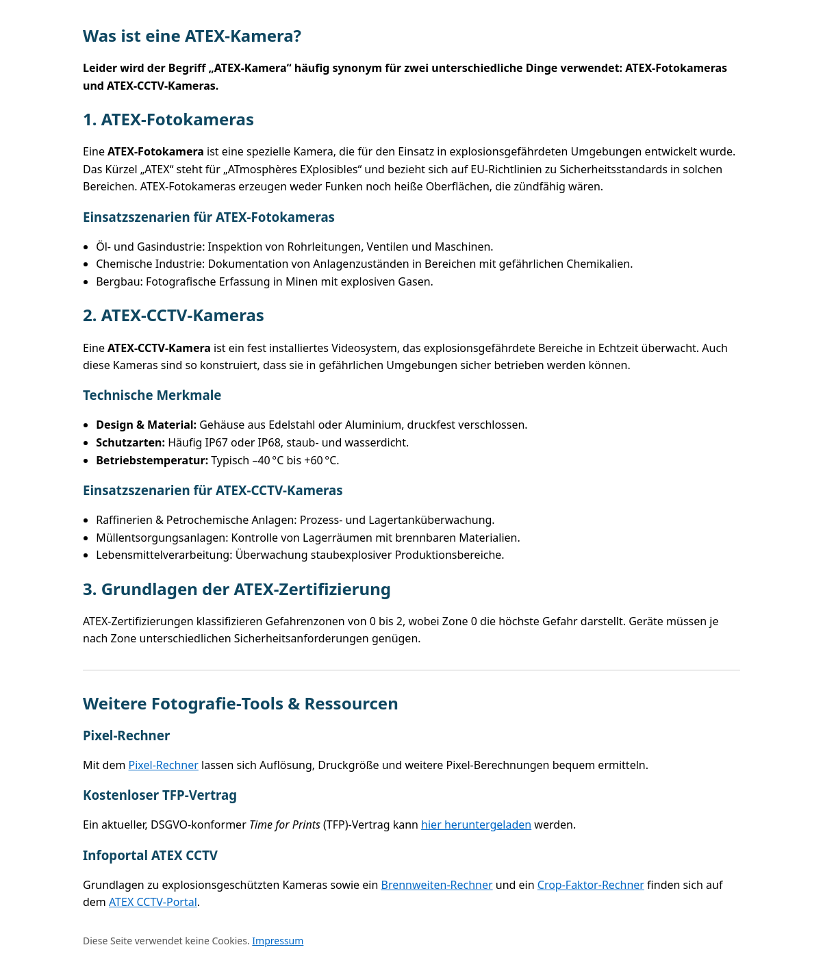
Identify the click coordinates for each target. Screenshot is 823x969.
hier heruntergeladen (476, 824)
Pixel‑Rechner (164, 764)
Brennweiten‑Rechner (437, 884)
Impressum (277, 940)
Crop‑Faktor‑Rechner (590, 884)
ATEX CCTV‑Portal (153, 901)
